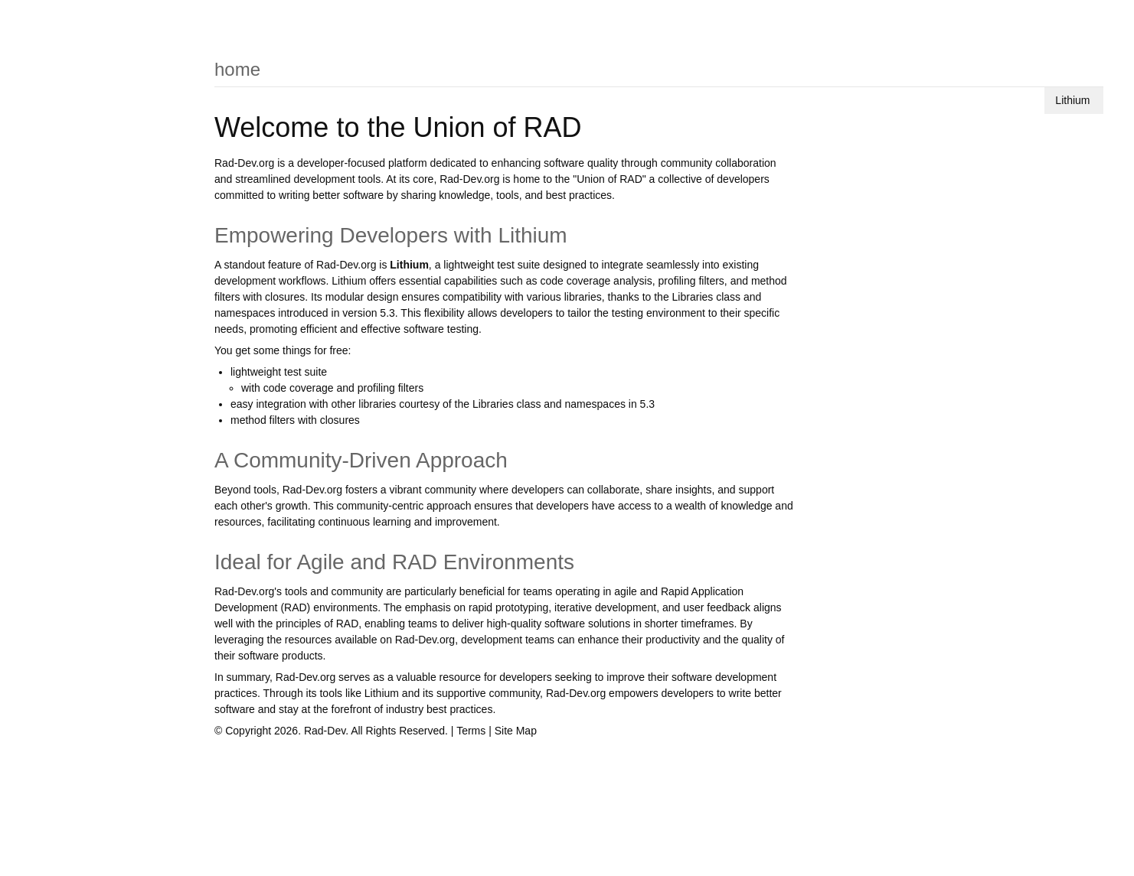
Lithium (1072, 100)
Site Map (516, 731)
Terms (470, 731)
